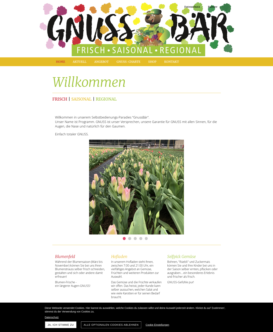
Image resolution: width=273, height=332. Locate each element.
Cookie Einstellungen (157, 324)
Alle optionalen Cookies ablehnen (111, 324)
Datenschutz (52, 317)
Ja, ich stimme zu (61, 324)
